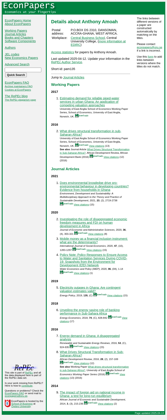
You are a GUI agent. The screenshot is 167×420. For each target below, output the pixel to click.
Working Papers (16, 30)
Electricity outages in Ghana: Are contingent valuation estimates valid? (90, 289)
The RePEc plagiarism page (20, 99)
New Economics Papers (21, 58)
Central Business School (88, 38)
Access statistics (62, 52)
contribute (27, 385)
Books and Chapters (19, 37)
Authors (10, 47)
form (151, 56)
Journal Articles (15, 34)
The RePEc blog (16, 96)
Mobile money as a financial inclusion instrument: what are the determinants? (94, 240)
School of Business (22, 403)
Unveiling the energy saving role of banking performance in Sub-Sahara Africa (90, 311)
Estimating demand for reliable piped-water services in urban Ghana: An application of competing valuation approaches (89, 102)
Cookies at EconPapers (18, 89)
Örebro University (21, 406)
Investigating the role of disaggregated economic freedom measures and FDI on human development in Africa (93, 222)
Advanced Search (17, 64)
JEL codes (12, 54)
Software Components (20, 41)
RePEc (29, 372)
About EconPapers (18, 24)
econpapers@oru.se (149, 47)
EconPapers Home (18, 20)
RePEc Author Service (66, 62)
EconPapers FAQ (17, 82)
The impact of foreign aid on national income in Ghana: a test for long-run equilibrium (92, 394)
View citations (96, 146)
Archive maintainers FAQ (18, 86)
